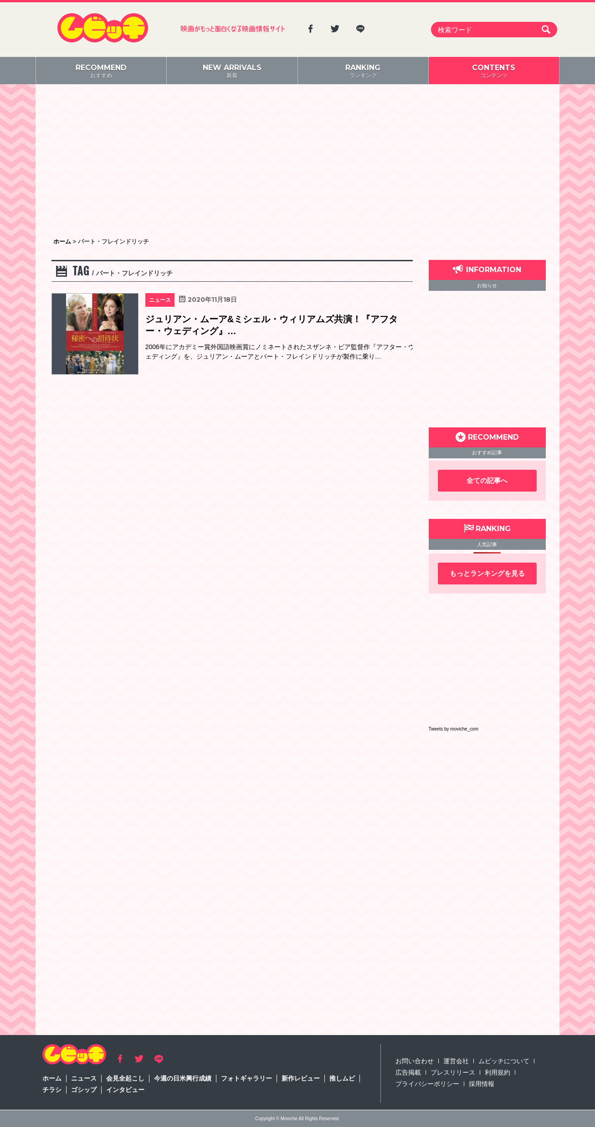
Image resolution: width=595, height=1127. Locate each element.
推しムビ (342, 1078)
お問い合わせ (414, 1061)
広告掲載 (408, 1072)
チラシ (52, 1089)
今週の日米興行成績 (182, 1078)
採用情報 (481, 1083)
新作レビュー (301, 1078)
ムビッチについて (503, 1061)
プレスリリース (453, 1072)
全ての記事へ (487, 480)
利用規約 (497, 1072)
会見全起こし (125, 1078)
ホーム (52, 1078)
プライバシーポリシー (427, 1083)
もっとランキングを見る (487, 573)
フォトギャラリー (246, 1078)
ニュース (84, 1078)
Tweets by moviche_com (454, 728)
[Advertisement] (297, 161)
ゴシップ (84, 1089)
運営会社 (456, 1061)
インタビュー (125, 1089)
